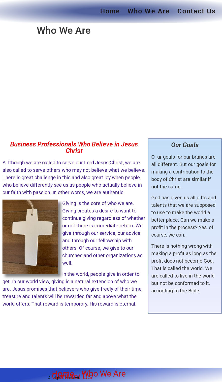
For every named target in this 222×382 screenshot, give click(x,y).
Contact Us (196, 11)
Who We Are (148, 11)
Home (110, 11)
